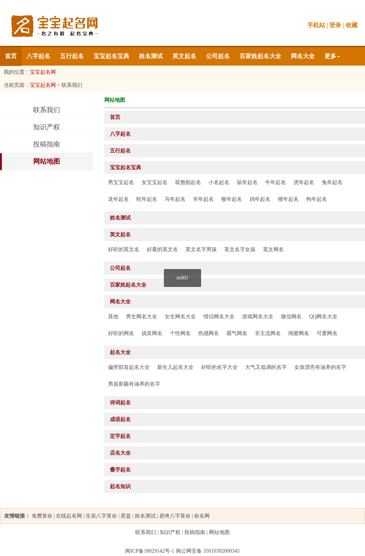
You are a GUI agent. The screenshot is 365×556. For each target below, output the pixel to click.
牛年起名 (275, 182)
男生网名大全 (141, 316)
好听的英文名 (123, 249)
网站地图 (46, 161)
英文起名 (184, 56)
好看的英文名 (162, 249)
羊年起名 (203, 199)
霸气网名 (236, 333)
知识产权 (46, 127)
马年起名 (175, 199)
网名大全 (303, 56)
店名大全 (120, 453)
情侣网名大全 (219, 316)
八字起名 (38, 56)
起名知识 (120, 486)
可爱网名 (327, 333)
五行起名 (72, 56)
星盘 (126, 516)
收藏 (352, 25)
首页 (11, 56)
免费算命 (42, 516)
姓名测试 (151, 56)
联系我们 (46, 110)
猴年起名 (231, 199)
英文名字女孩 (240, 249)
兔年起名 (332, 182)
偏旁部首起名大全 (129, 367)
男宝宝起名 (121, 182)
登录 (335, 25)
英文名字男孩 (201, 249)
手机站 (316, 25)
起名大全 (120, 352)
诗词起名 (120, 402)
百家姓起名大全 (260, 56)
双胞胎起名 (188, 182)
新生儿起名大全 (175, 367)
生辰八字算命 (101, 516)
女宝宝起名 (155, 182)
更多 (332, 56)
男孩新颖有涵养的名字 (134, 384)
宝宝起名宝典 (111, 56)
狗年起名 (316, 199)
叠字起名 (120, 470)
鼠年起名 (247, 182)
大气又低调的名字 (266, 367)
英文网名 (273, 249)
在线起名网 (69, 516)
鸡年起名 (260, 199)
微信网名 (291, 316)
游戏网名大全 (257, 316)
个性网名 (180, 333)
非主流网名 (268, 333)
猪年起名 (288, 199)
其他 (113, 316)
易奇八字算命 (175, 516)
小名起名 (219, 182)
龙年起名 (118, 199)
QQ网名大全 (323, 316)
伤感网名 (208, 333)
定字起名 (120, 436)
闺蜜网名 (298, 333)
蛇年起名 (146, 199)
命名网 (202, 516)
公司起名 (218, 56)
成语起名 (120, 419)
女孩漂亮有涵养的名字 (320, 367)
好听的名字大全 (219, 367)
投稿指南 (46, 144)
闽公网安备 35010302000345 (208, 551)
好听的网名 (121, 333)
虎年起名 (303, 182)
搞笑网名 (152, 333)
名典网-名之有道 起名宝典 (54, 26)
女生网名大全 (180, 316)
